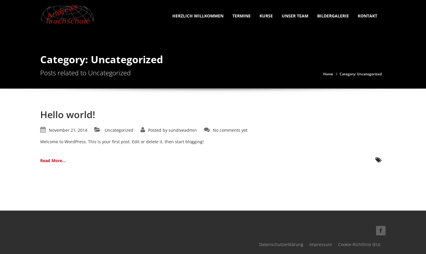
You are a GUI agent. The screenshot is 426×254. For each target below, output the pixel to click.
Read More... (53, 160)
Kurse (266, 16)
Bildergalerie (333, 16)
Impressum (321, 244)
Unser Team (295, 16)
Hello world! (67, 114)
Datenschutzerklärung (281, 244)
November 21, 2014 (68, 130)
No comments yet (230, 130)
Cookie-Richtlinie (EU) (359, 244)
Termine (241, 16)
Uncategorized (119, 130)
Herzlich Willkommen (197, 16)
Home (328, 73)
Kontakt (367, 16)
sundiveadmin (183, 130)
